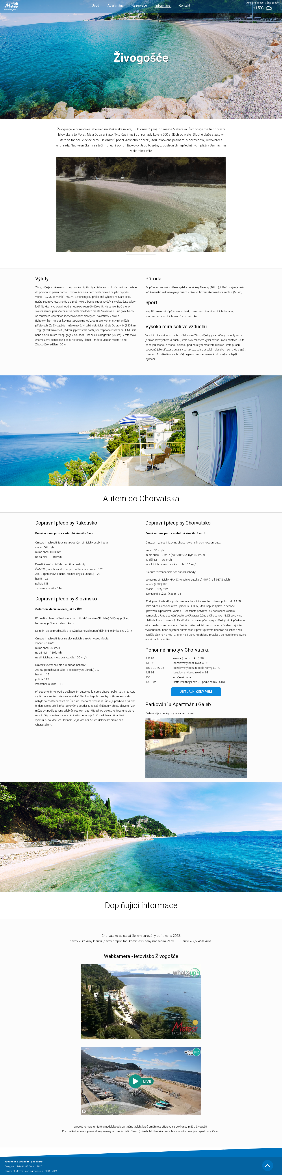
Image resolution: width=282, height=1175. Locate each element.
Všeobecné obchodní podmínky (23, 1161)
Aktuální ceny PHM (196, 691)
